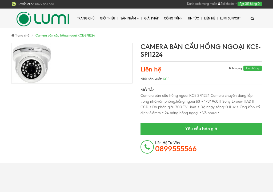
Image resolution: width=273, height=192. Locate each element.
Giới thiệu (107, 18)
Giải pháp (151, 18)
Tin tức (193, 18)
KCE (166, 79)
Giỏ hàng (250, 4)
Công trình (173, 18)
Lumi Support (230, 18)
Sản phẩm (130, 18)
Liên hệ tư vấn (176, 147)
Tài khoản (227, 4)
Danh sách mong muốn (202, 4)
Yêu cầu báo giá (201, 128)
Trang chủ (86, 18)
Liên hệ (209, 18)
